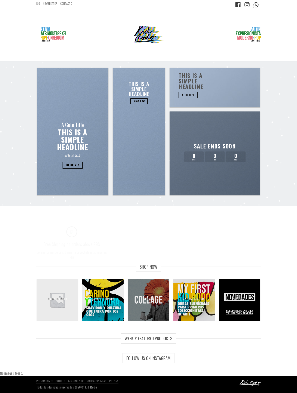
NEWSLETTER (50, 3)
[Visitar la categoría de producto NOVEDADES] (239, 299)
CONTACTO (66, 3)
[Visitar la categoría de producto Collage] (148, 299)
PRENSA (113, 381)
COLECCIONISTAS (96, 381)
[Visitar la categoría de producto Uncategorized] (57, 299)
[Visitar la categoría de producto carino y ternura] (103, 299)
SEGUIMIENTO (76, 381)
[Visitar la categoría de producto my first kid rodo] (194, 299)
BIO (38, 3)
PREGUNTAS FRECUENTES (50, 381)
